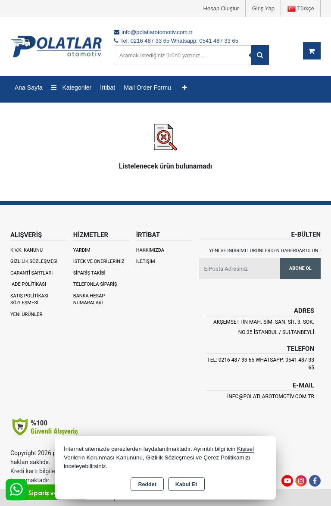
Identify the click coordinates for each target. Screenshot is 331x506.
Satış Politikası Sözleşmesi (29, 299)
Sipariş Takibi (89, 273)
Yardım (82, 250)
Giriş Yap (263, 8)
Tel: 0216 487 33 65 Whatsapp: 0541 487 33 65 (261, 364)
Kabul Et (186, 484)
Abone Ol (300, 268)
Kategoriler (71, 87)
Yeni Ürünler (26, 314)
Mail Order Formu (147, 87)
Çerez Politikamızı (226, 457)
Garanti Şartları (31, 273)
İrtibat (107, 87)
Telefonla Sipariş (95, 284)
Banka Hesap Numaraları (89, 299)
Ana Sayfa (29, 87)
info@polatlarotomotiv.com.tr (270, 397)
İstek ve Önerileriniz (99, 261)
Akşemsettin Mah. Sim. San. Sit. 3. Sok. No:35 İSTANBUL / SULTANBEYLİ (263, 327)
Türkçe (300, 9)
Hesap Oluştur (221, 8)
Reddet (147, 484)
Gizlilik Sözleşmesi (33, 261)
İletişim (145, 261)
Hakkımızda (150, 250)
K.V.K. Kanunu (26, 250)
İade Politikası (28, 284)
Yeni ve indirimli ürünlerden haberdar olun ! (265, 250)
